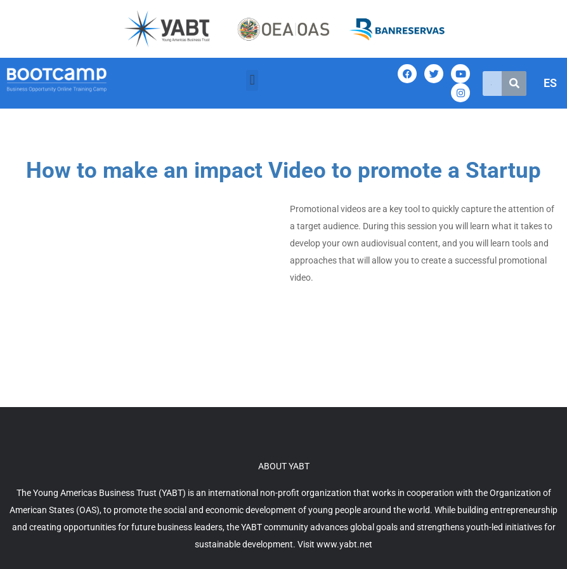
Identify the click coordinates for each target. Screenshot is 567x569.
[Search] (514, 83)
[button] (252, 80)
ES (550, 83)
